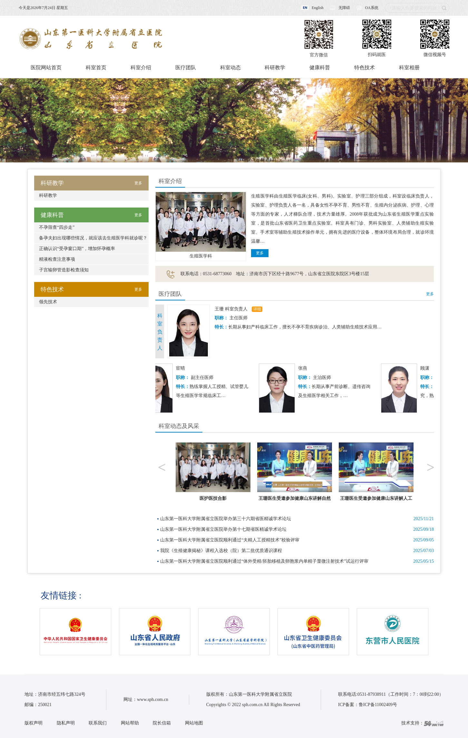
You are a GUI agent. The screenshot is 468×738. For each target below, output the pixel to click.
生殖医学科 (201, 256)
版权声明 (33, 723)
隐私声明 (66, 723)
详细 (257, 309)
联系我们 (98, 723)
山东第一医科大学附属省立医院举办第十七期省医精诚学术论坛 (223, 529)
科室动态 (230, 67)
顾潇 (429, 368)
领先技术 (48, 301)
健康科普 (319, 67)
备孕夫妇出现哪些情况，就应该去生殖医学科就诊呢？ (93, 238)
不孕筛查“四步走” (56, 227)
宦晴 (185, 368)
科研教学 (275, 67)
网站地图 (194, 723)
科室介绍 (141, 67)
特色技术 (364, 67)
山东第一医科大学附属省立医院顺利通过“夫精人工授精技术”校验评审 (229, 540)
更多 (260, 253)
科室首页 (96, 67)
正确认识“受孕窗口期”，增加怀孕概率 (77, 248)
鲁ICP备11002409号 (378, 704)
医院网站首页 (46, 67)
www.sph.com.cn (152, 699)
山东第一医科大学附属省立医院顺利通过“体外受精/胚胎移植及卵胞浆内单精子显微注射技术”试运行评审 (264, 561)
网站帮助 (130, 723)
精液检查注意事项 (57, 259)
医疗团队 (185, 67)
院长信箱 (162, 723)
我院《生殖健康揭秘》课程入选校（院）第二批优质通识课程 (221, 550)
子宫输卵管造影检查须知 (64, 269)
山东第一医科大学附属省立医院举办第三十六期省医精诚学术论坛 (225, 518)
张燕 (307, 368)
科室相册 (409, 67)
